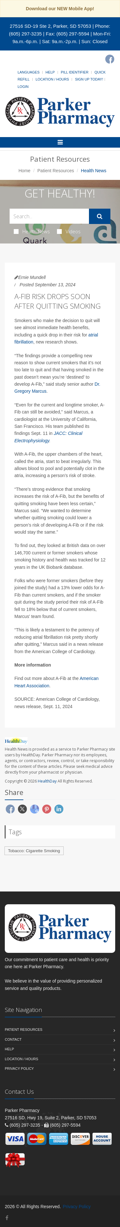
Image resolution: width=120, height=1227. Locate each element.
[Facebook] (109, 59)
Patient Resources (55, 170)
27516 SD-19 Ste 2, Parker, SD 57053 (50, 26)
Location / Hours (52, 79)
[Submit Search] (99, 216)
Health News (32, 231)
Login (23, 87)
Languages (28, 72)
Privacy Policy (19, 1068)
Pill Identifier (74, 72)
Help (50, 72)
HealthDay (47, 781)
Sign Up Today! (89, 79)
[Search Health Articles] (49, 216)
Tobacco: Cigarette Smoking (34, 850)
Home (24, 170)
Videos (69, 231)
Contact (13, 1039)
